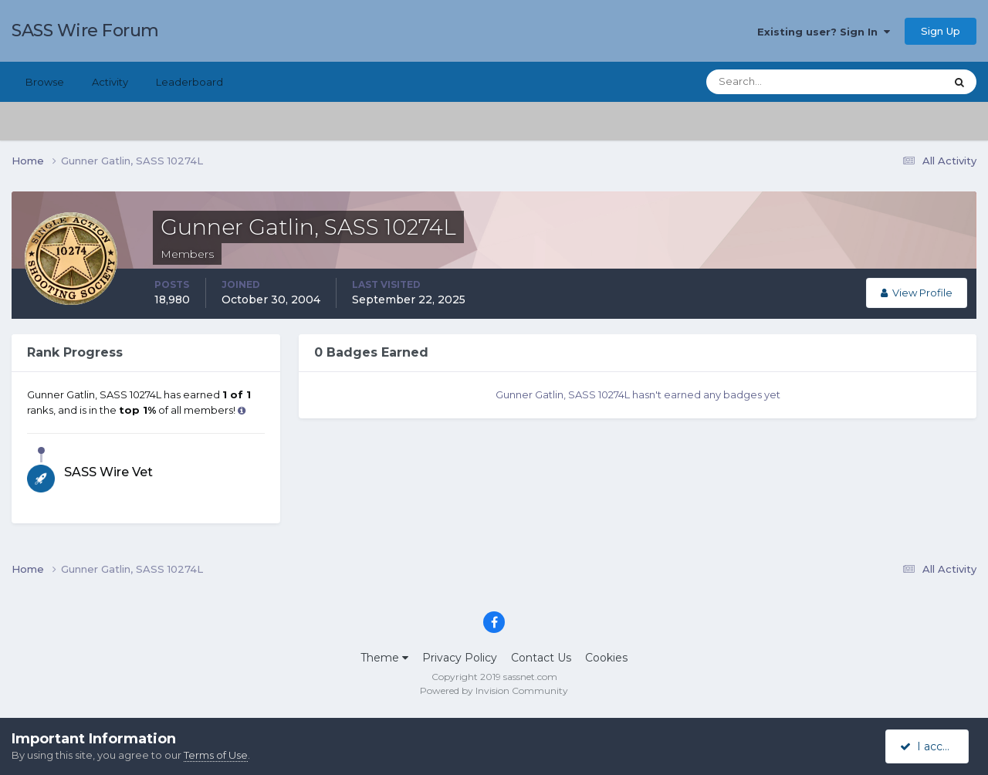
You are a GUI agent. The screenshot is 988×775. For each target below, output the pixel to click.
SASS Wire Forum (85, 30)
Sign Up (940, 31)
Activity (110, 82)
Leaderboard (189, 82)
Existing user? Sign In (823, 31)
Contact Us (541, 658)
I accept (929, 746)
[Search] (775, 81)
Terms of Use (216, 755)
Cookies (606, 658)
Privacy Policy (459, 658)
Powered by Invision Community (494, 690)
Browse (44, 82)
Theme (384, 658)
